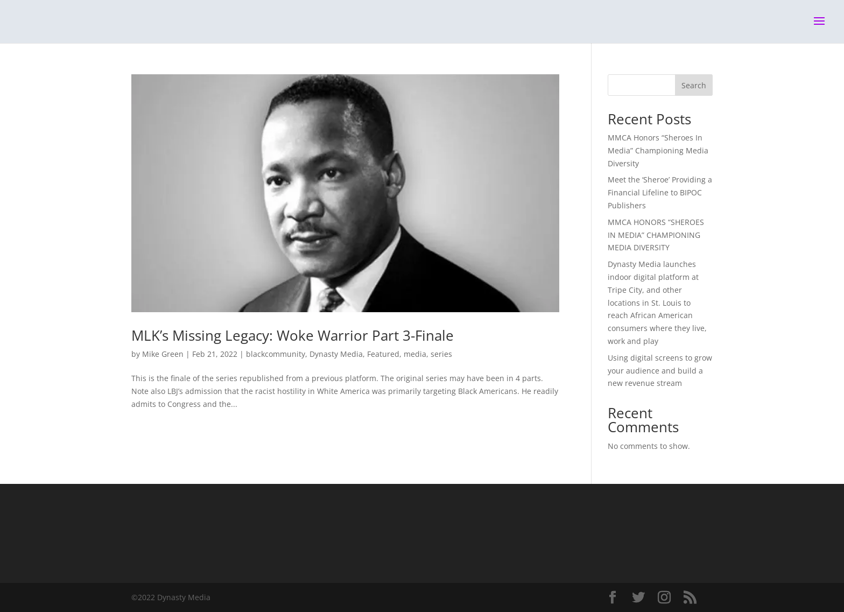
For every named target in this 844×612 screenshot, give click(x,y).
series (441, 354)
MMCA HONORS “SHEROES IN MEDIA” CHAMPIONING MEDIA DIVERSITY (656, 235)
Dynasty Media (336, 354)
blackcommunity (275, 354)
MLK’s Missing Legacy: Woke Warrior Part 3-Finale (292, 335)
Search (693, 85)
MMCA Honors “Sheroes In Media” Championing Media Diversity (658, 150)
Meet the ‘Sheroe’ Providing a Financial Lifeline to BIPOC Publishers (660, 192)
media (415, 354)
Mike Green (163, 354)
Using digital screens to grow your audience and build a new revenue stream (660, 371)
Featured (383, 354)
